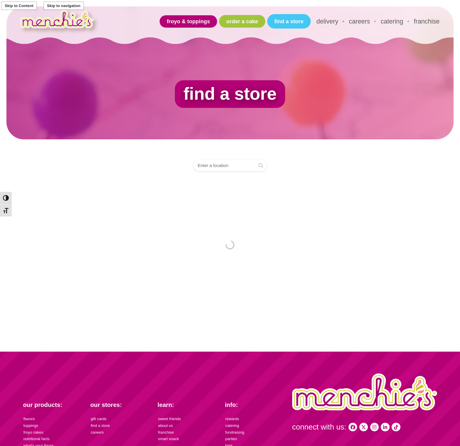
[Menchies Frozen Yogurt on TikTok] (396, 427)
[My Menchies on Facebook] (353, 427)
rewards (232, 419)
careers (359, 21)
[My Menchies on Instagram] (374, 427)
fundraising (234, 432)
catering (391, 21)
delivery (327, 21)
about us (165, 425)
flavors (29, 419)
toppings (30, 425)
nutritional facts (36, 439)
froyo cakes (33, 432)
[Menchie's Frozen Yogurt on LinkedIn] (385, 427)
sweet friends (169, 419)
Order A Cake (242, 21)
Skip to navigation (63, 6)
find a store (288, 21)
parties (231, 439)
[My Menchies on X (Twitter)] (363, 427)
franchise (427, 21)
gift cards (98, 419)
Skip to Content (19, 6)
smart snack (168, 439)
